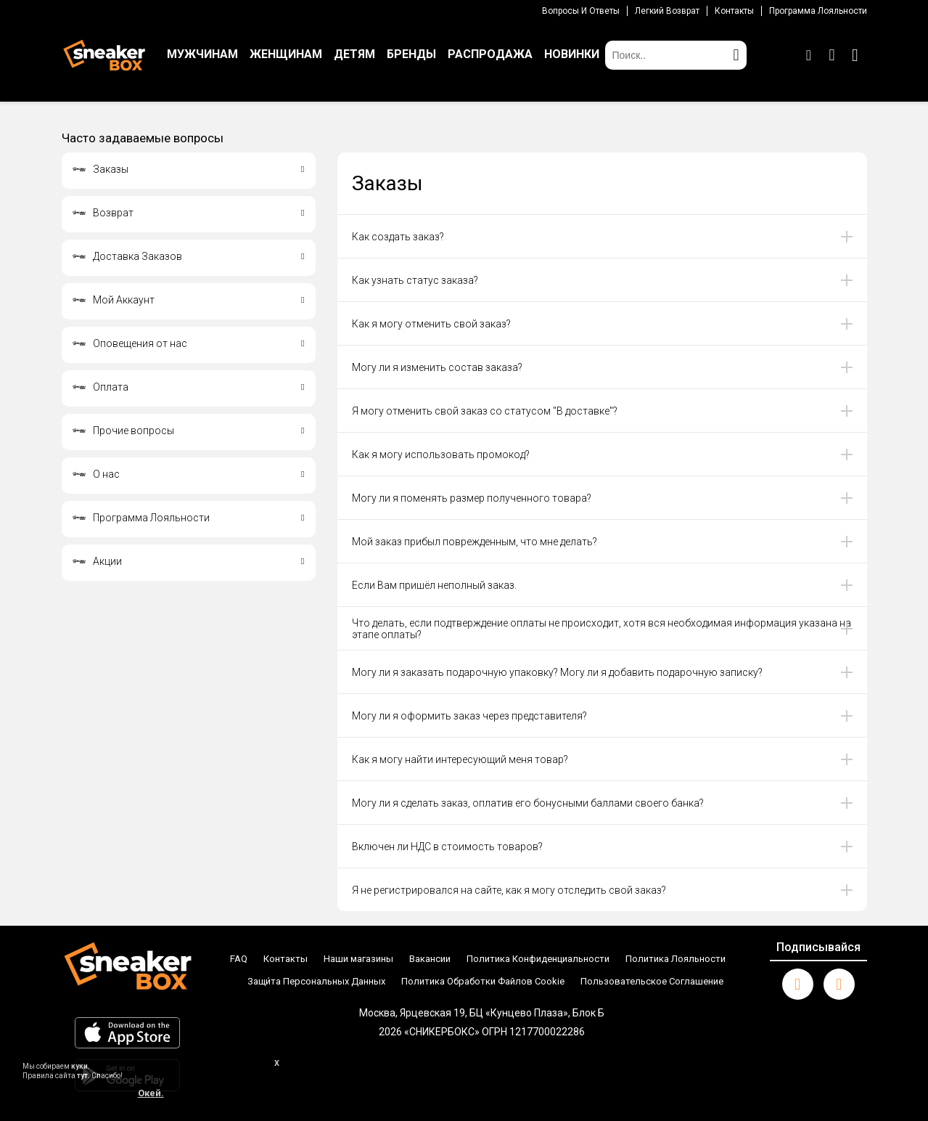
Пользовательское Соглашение (651, 981)
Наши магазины (358, 958)
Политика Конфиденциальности (538, 958)
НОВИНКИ (571, 54)
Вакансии (430, 958)
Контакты (734, 11)
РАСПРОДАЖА (490, 54)
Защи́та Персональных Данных (316, 981)
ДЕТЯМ (354, 54)
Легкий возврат (667, 11)
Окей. (151, 1093)
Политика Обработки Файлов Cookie (482, 981)
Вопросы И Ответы (581, 11)
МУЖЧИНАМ (202, 54)
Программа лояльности (818, 11)
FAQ (238, 958)
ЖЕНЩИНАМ (286, 54)
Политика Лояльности (675, 958)
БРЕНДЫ (411, 54)
